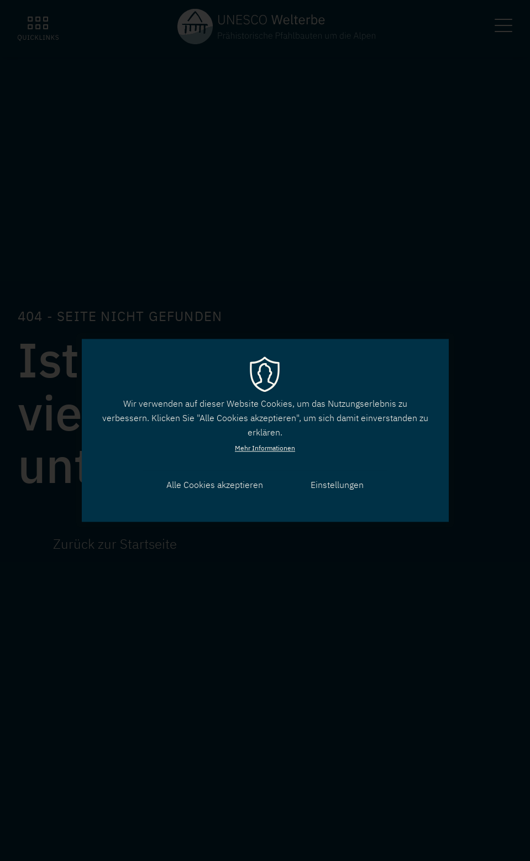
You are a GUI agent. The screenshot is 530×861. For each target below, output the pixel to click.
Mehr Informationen (265, 448)
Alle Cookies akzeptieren (214, 484)
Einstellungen (337, 484)
